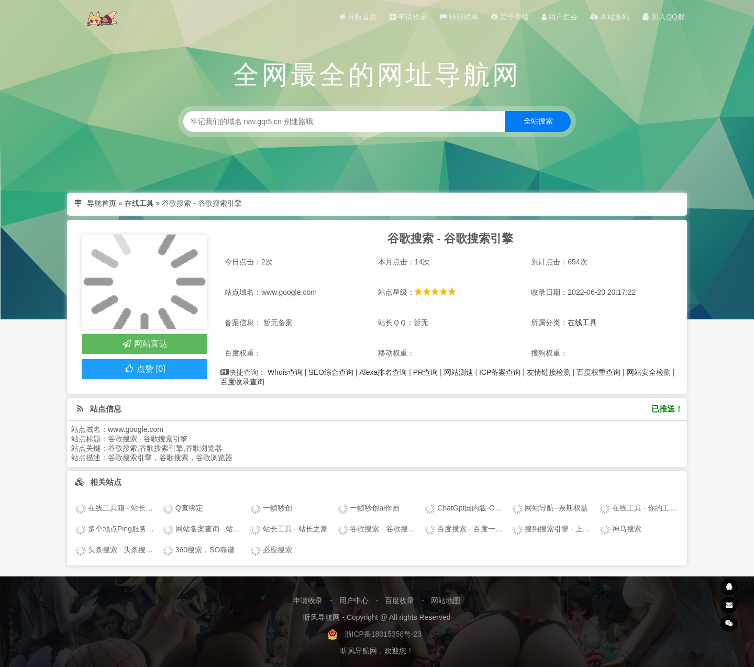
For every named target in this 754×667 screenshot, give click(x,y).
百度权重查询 (598, 372)
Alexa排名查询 (383, 372)
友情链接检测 (549, 372)
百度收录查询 (242, 381)
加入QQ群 (663, 17)
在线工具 (139, 203)
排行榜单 (459, 17)
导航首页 (358, 17)
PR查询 (425, 372)
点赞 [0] (144, 368)
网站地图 (445, 600)
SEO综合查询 (330, 372)
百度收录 (399, 600)
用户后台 (559, 17)
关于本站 (510, 17)
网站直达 (144, 343)
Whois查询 (285, 372)
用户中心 (354, 600)
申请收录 (408, 17)
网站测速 (458, 372)
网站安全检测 (649, 372)
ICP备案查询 (499, 372)
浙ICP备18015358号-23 (383, 634)
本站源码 (609, 17)
